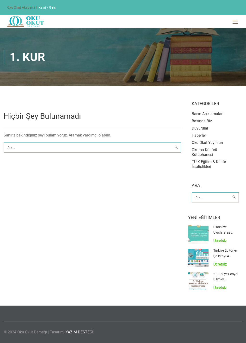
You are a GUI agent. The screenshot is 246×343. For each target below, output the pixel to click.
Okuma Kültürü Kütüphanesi (204, 152)
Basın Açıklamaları (207, 114)
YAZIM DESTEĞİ (79, 332)
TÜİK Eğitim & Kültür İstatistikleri (209, 164)
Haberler (199, 135)
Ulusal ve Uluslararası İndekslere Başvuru (227, 232)
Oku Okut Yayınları (207, 142)
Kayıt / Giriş (47, 7)
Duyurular (200, 128)
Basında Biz (202, 121)
